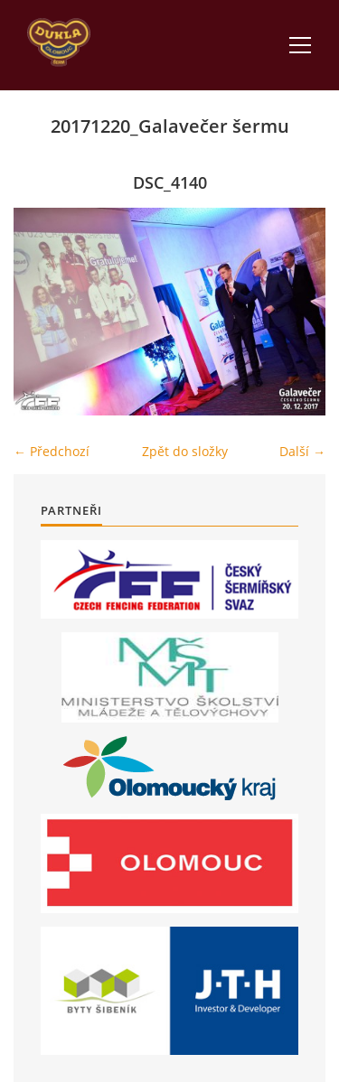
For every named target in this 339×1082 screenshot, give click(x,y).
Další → (302, 451)
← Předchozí (51, 451)
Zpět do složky (185, 451)
